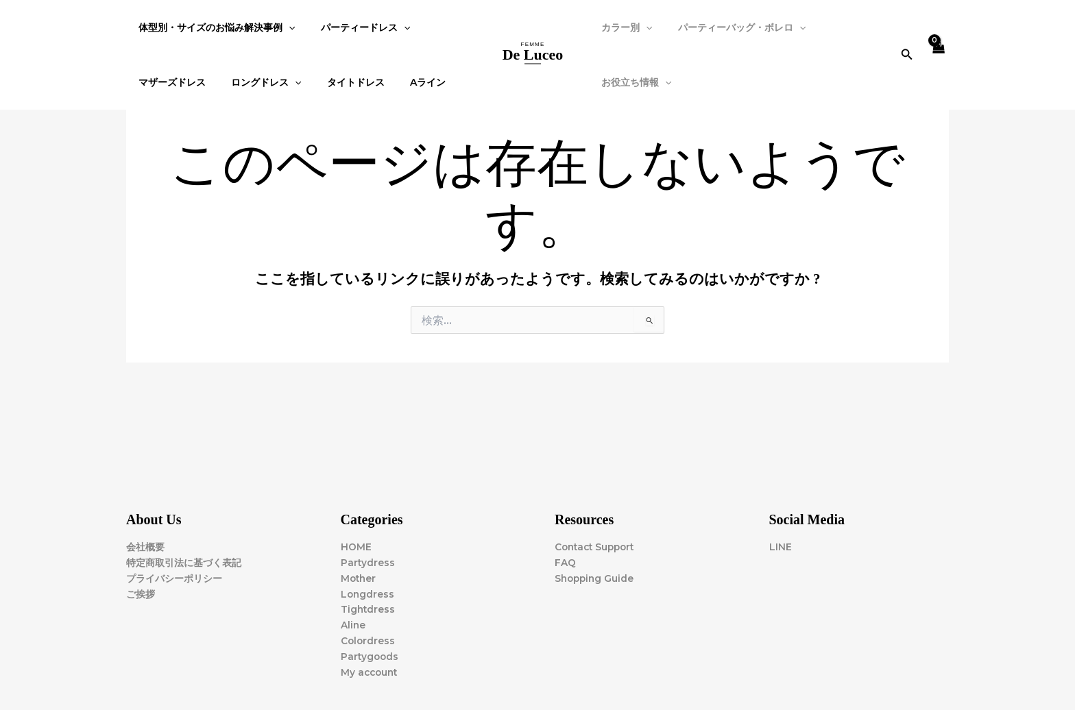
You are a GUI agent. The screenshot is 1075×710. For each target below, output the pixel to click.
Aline (353, 625)
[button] (906, 55)
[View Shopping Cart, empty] (938, 55)
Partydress (368, 561)
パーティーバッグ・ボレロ (732, 27)
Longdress (368, 593)
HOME (356, 545)
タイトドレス (340, 82)
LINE (780, 545)
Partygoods (370, 656)
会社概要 (145, 545)
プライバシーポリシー (174, 577)
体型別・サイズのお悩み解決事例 (214, 27)
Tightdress (368, 609)
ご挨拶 (140, 593)
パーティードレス (355, 27)
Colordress (368, 641)
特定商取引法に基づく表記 (183, 561)
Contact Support (597, 545)
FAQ (565, 561)
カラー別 (624, 27)
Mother (359, 577)
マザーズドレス (169, 82)
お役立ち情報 (633, 82)
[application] (286, 27)
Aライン (406, 82)
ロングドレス (257, 82)
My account (370, 672)
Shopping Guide (596, 577)
